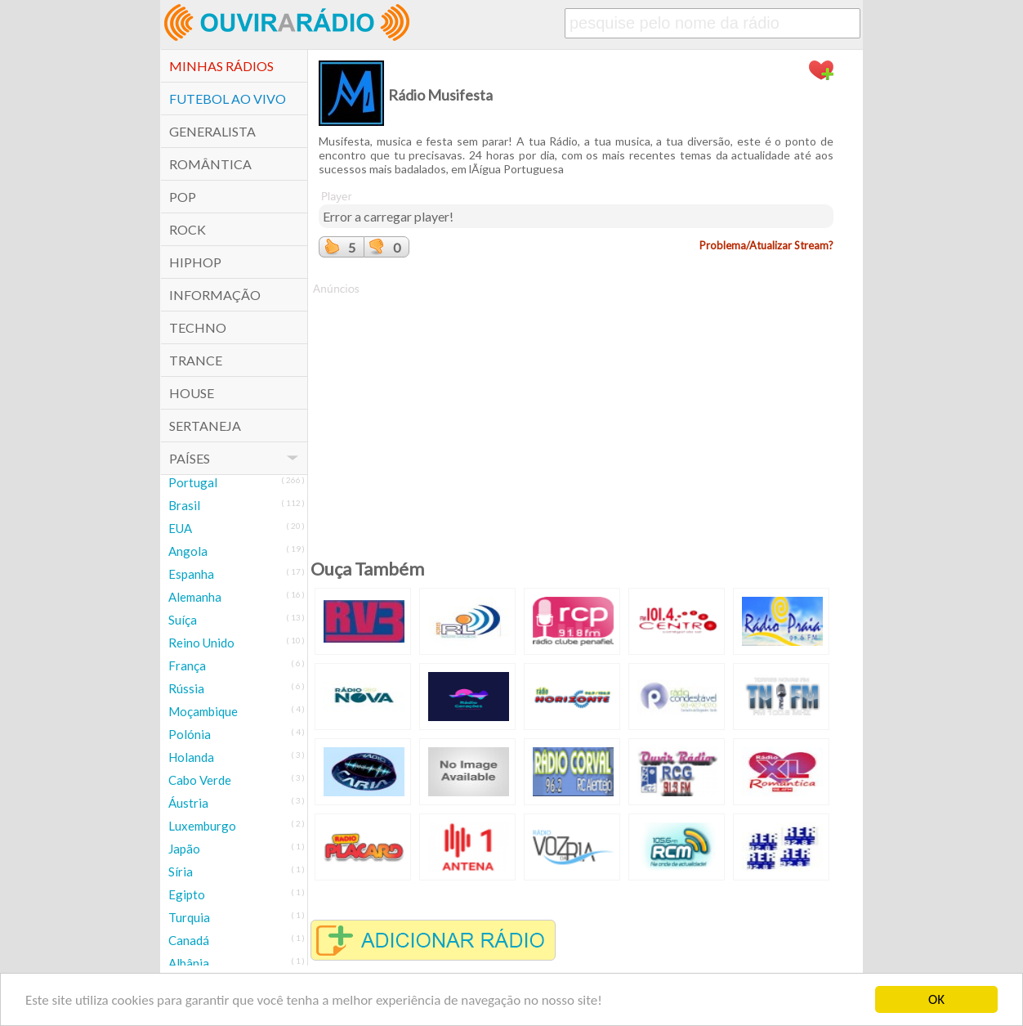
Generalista (212, 131)
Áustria (188, 802)
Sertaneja (205, 425)
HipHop (195, 262)
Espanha (191, 574)
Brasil (184, 505)
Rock (187, 229)
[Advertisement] (576, 411)
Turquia (189, 917)
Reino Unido (201, 642)
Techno (197, 327)
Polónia (189, 734)
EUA (180, 528)
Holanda (191, 757)
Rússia (186, 688)
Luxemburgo (202, 825)
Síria (180, 871)
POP (182, 196)
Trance (195, 360)
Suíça (182, 619)
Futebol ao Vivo (227, 98)
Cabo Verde (199, 780)
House (191, 393)
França (187, 665)
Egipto (186, 894)
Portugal (192, 482)
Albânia (188, 963)
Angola (188, 551)
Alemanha (194, 596)
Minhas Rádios (221, 66)
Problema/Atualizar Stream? (766, 245)
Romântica (210, 164)
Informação (215, 294)
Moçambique (203, 711)
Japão (184, 848)
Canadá (188, 940)
